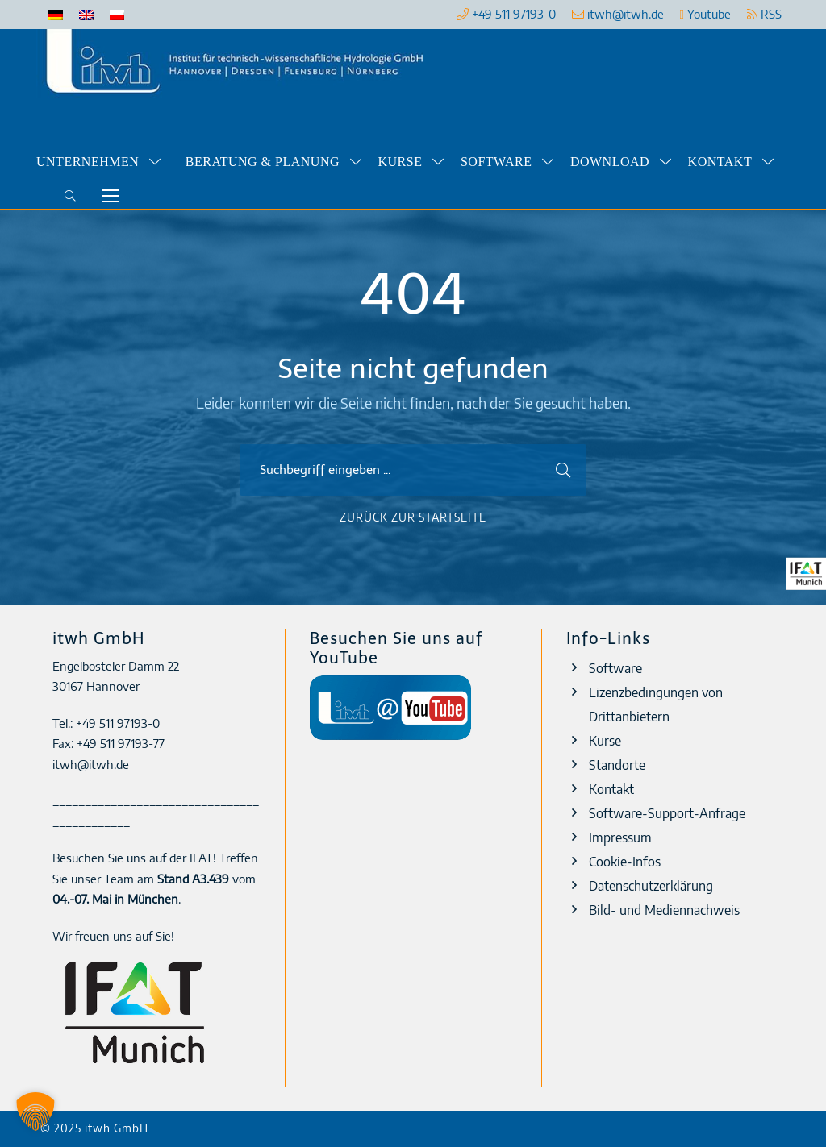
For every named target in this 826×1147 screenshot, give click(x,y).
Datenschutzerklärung (651, 886)
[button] (35, 1111)
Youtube (705, 13)
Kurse (400, 161)
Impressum (620, 837)
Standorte (617, 765)
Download (609, 161)
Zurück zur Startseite (413, 517)
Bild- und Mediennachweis (664, 910)
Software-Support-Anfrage (667, 813)
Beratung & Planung (263, 161)
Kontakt (720, 161)
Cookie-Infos (625, 862)
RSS (764, 13)
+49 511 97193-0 (514, 13)
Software (496, 161)
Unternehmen (87, 161)
